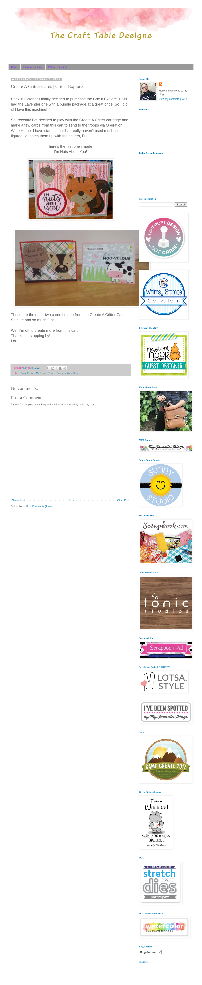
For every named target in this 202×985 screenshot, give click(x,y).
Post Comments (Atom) (39, 506)
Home (14, 67)
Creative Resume (33, 67)
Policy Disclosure (57, 67)
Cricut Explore (28, 373)
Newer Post (18, 500)
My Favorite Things (45, 373)
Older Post (123, 500)
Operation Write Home (67, 373)
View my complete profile (173, 99)
